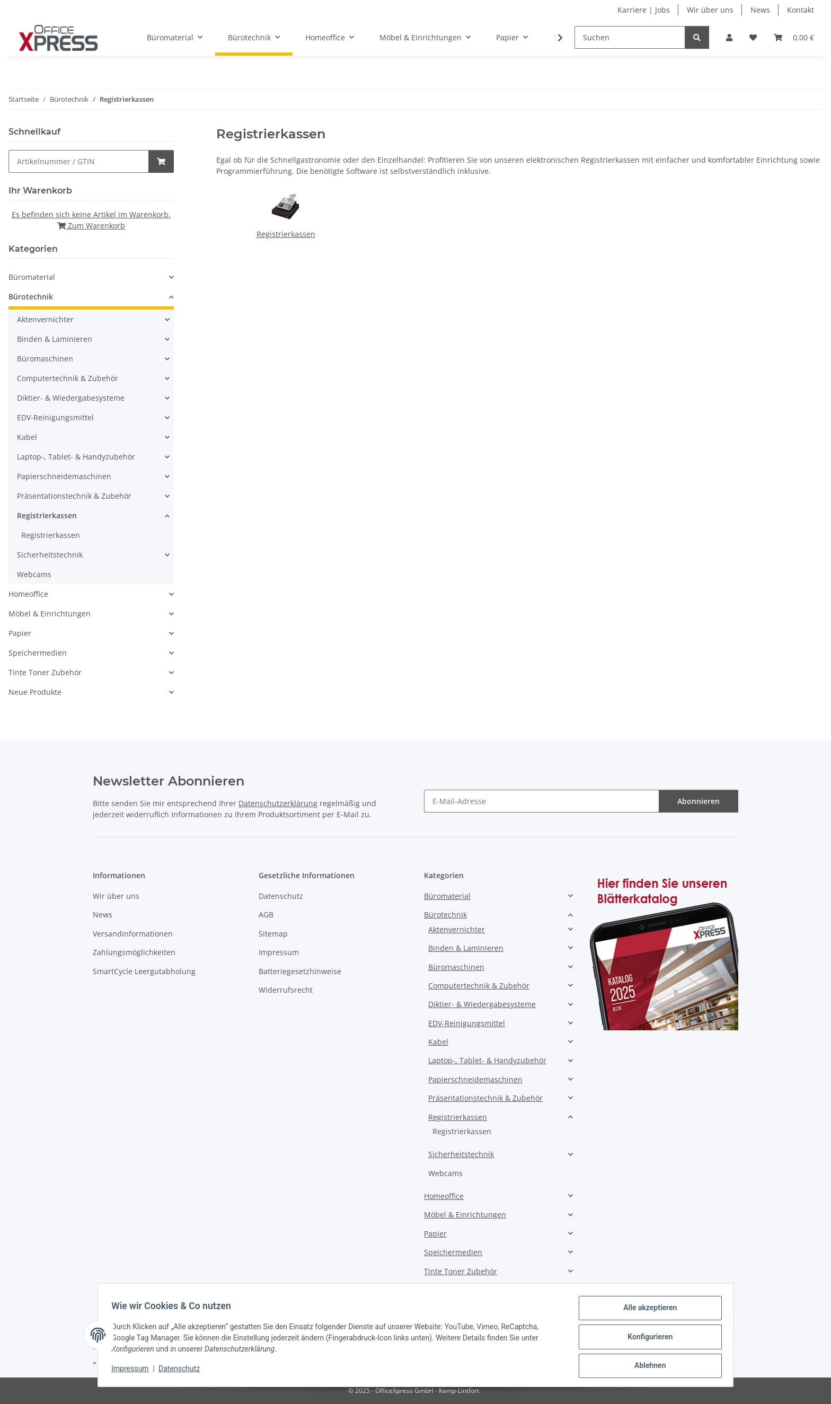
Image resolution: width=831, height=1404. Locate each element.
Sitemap (273, 934)
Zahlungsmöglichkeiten (134, 952)
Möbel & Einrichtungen (49, 613)
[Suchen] (629, 37)
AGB (266, 914)
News (760, 10)
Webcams (34, 574)
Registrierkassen (286, 234)
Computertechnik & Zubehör (67, 378)
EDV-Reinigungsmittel (55, 417)
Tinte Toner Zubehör (45, 672)
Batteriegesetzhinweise (300, 971)
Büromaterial (31, 277)
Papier (19, 633)
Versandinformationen (133, 934)
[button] (729, 37)
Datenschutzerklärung (277, 803)
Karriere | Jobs (643, 10)
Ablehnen (646, 1366)
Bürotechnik (30, 297)
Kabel (27, 437)
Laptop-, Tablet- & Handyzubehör (76, 457)
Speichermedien (37, 653)
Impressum (133, 1371)
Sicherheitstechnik (50, 555)
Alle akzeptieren (646, 1311)
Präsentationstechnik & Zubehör (74, 496)
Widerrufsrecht (286, 990)
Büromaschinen (45, 359)
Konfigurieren (646, 1339)
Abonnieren (698, 801)
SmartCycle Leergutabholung (144, 971)
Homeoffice (28, 594)
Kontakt (800, 10)
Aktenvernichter (45, 319)
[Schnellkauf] (78, 161)
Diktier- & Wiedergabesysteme (71, 398)
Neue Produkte (34, 692)
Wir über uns (710, 10)
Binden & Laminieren (54, 339)
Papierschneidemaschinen (64, 476)
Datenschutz (183, 1371)
